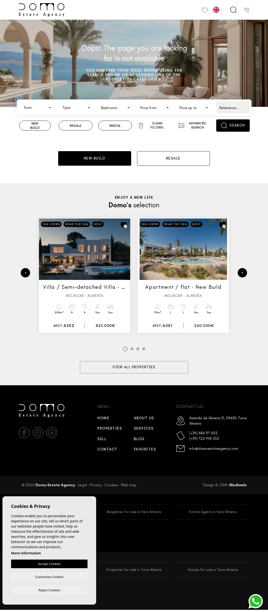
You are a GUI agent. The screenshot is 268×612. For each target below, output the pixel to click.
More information (26, 552)
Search (233, 126)
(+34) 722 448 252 (204, 439)
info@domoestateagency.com (213, 450)
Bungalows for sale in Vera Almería (134, 513)
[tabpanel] (84, 277)
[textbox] (38, 108)
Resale (173, 159)
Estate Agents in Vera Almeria (213, 513)
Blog (139, 440)
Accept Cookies (49, 563)
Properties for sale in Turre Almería (134, 571)
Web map (129, 486)
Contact (107, 450)
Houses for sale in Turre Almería (213, 571)
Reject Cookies (49, 590)
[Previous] (25, 274)
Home (103, 419)
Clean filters (151, 125)
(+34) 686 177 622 (203, 434)
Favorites (145, 450)
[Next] (242, 274)
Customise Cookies (49, 576)
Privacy (96, 486)
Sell (102, 440)
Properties (109, 429)
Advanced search (192, 125)
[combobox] (37, 107)
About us (144, 419)
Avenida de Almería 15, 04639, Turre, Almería (218, 422)
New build (95, 159)
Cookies (111, 486)
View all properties (134, 368)
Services (144, 429)
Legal (82, 486)
